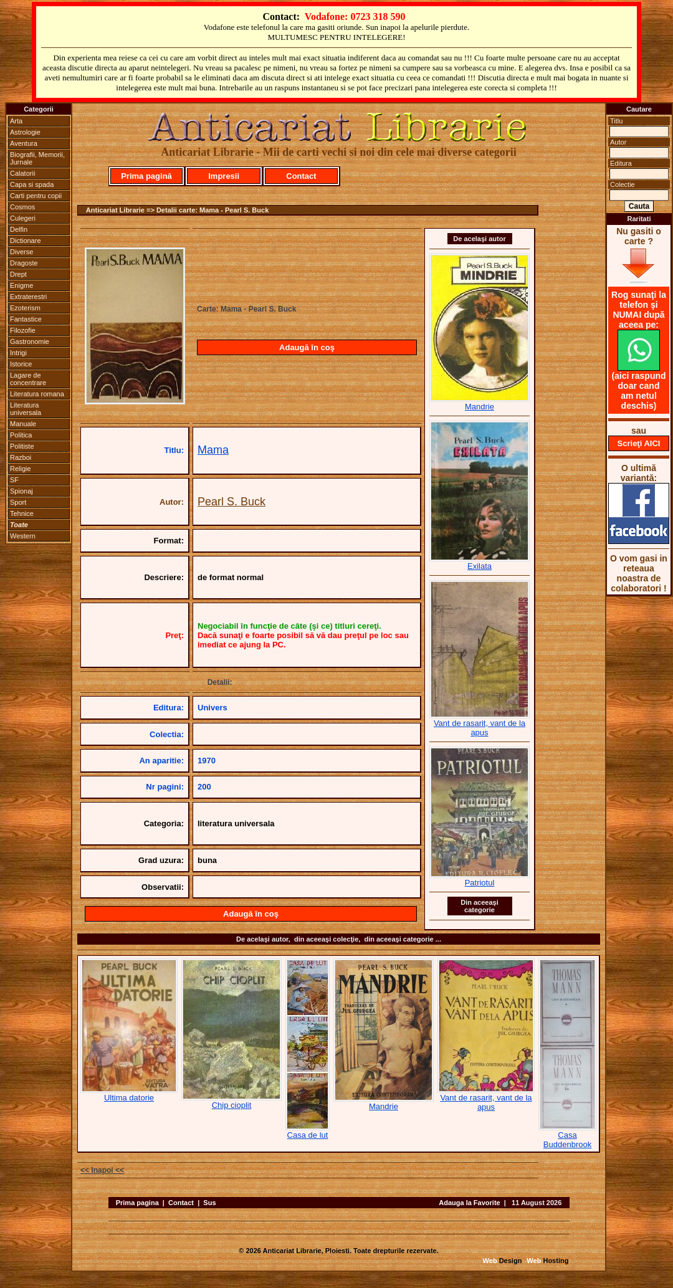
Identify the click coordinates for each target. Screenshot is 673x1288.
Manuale (23, 423)
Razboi (20, 457)
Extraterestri (28, 296)
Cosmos (22, 207)
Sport (18, 502)
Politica (21, 435)
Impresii (223, 176)
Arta (16, 121)
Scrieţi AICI (639, 443)
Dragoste (24, 263)
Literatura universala (25, 408)
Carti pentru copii (36, 195)
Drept (18, 274)
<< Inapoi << (102, 1170)
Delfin (18, 229)
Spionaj (21, 491)
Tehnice (22, 513)
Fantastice (26, 319)
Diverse (21, 251)
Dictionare (25, 240)
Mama (213, 450)
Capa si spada (32, 184)
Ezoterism (25, 308)
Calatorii (22, 173)
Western (23, 536)
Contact (301, 176)
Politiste (22, 446)
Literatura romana (37, 394)
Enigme (21, 285)
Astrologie (25, 132)
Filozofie (23, 330)
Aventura (23, 143)
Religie (20, 468)
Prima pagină (146, 176)
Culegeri (23, 218)
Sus (209, 1202)
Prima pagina (137, 1202)
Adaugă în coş (307, 347)
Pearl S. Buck (231, 501)
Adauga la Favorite (469, 1202)
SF (14, 480)
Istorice (21, 364)
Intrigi (18, 352)
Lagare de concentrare (28, 378)
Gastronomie (29, 341)
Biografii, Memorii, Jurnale (37, 158)
